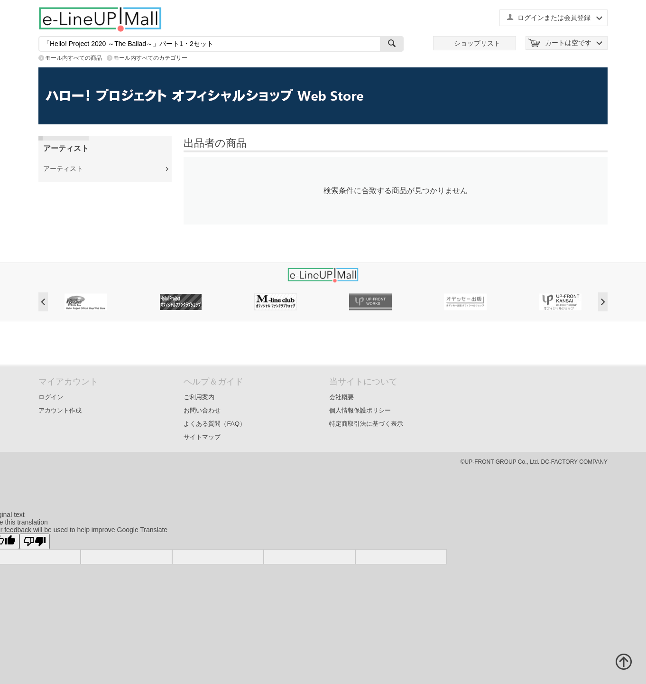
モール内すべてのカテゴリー (150, 58)
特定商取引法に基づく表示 (366, 423)
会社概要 (341, 397)
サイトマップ (202, 436)
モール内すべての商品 (73, 58)
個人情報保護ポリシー (360, 410)
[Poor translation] (34, 541)
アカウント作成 (60, 410)
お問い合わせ (202, 410)
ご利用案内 (199, 397)
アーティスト (63, 168)
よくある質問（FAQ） (215, 423)
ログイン (50, 397)
